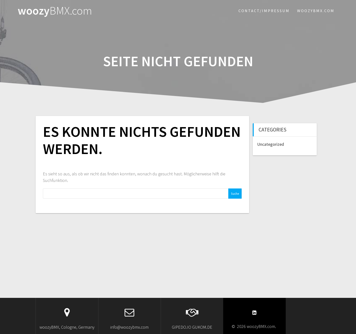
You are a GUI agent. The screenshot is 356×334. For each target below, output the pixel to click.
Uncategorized (270, 144)
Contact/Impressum (264, 10)
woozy (55, 10)
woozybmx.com (315, 10)
